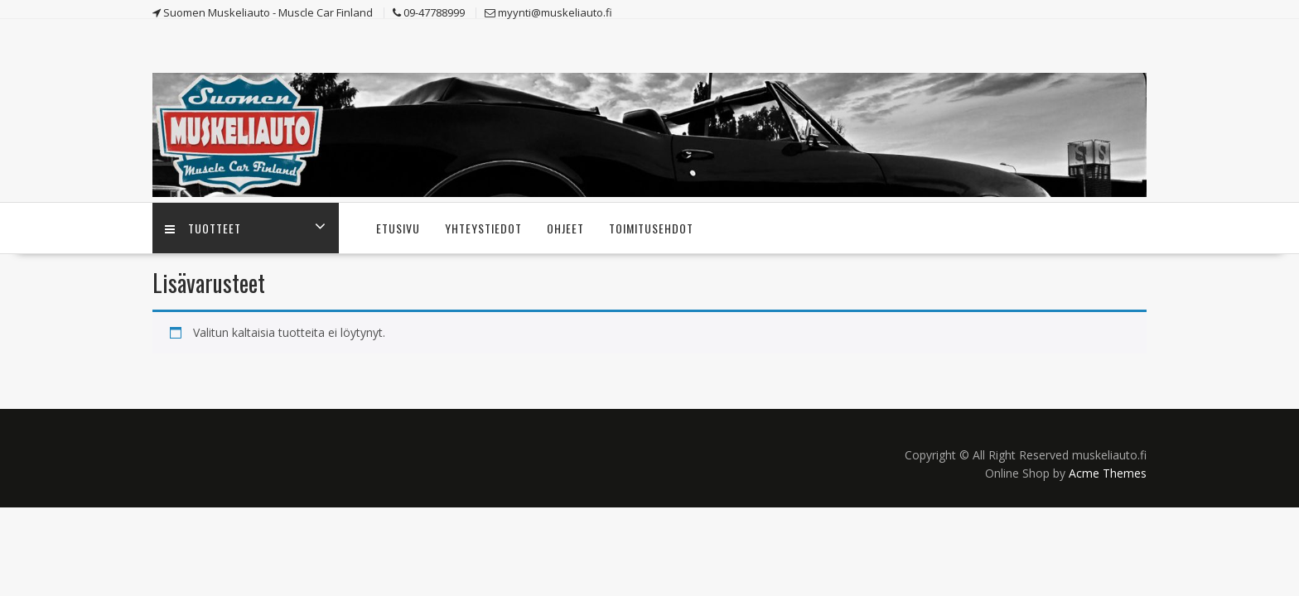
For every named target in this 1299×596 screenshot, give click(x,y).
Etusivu (398, 228)
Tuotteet (203, 228)
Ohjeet (565, 228)
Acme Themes (1108, 473)
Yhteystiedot (483, 228)
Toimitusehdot (651, 228)
